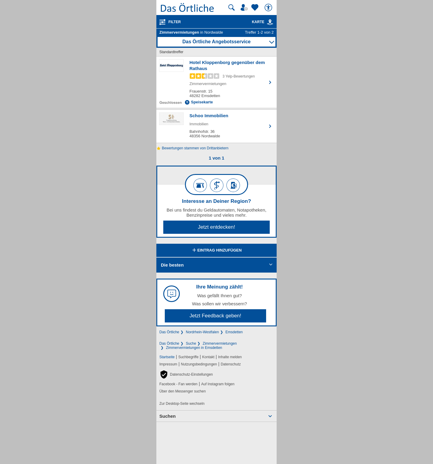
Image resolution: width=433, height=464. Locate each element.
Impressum (168, 364)
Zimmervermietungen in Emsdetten (194, 348)
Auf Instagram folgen (218, 384)
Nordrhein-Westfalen (202, 332)
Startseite (167, 357)
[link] (270, 22)
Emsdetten (234, 332)
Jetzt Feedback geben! (215, 316)
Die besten (172, 264)
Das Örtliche (169, 332)
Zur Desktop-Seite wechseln (181, 403)
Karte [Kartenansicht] (263, 22)
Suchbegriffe (188, 357)
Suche (191, 343)
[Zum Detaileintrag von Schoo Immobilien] (216, 126)
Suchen (167, 416)
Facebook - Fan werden (178, 384)
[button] (186, 374)
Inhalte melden (230, 357)
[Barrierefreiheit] (269, 7)
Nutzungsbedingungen (199, 364)
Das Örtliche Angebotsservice (216, 41)
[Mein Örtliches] (245, 7)
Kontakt (208, 357)
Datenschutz (231, 364)
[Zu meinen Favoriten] (255, 7)
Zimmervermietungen (220, 343)
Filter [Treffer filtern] (174, 22)
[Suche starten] (231, 7)
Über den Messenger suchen (182, 391)
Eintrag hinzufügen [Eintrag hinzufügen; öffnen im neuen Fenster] (216, 251)
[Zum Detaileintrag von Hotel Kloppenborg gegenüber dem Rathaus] (216, 82)
